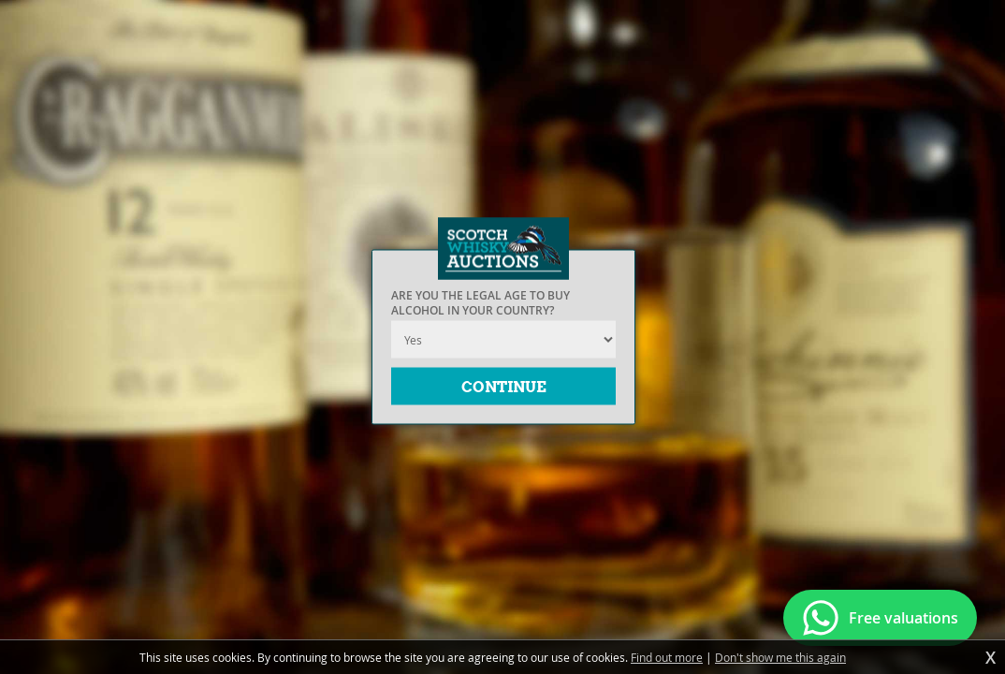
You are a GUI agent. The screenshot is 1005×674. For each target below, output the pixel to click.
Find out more (667, 657)
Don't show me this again (780, 657)
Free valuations (903, 618)
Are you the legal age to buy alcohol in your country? (480, 303)
